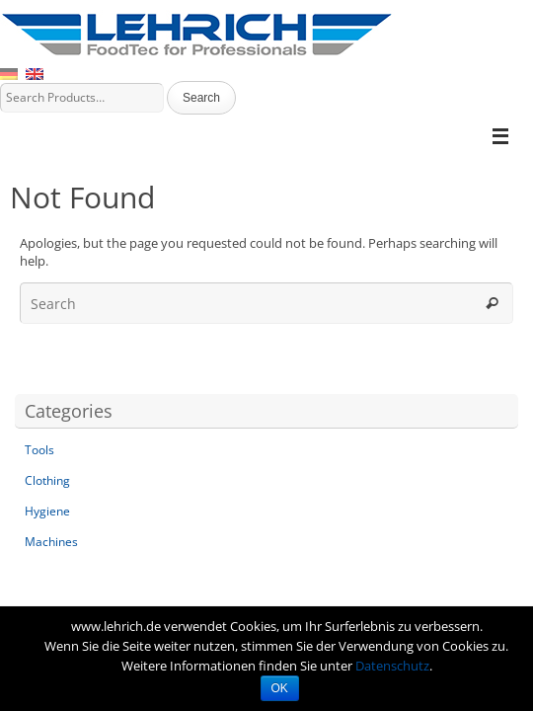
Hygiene (47, 511)
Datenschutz (392, 665)
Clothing (47, 480)
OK (279, 688)
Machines (51, 541)
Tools (39, 449)
